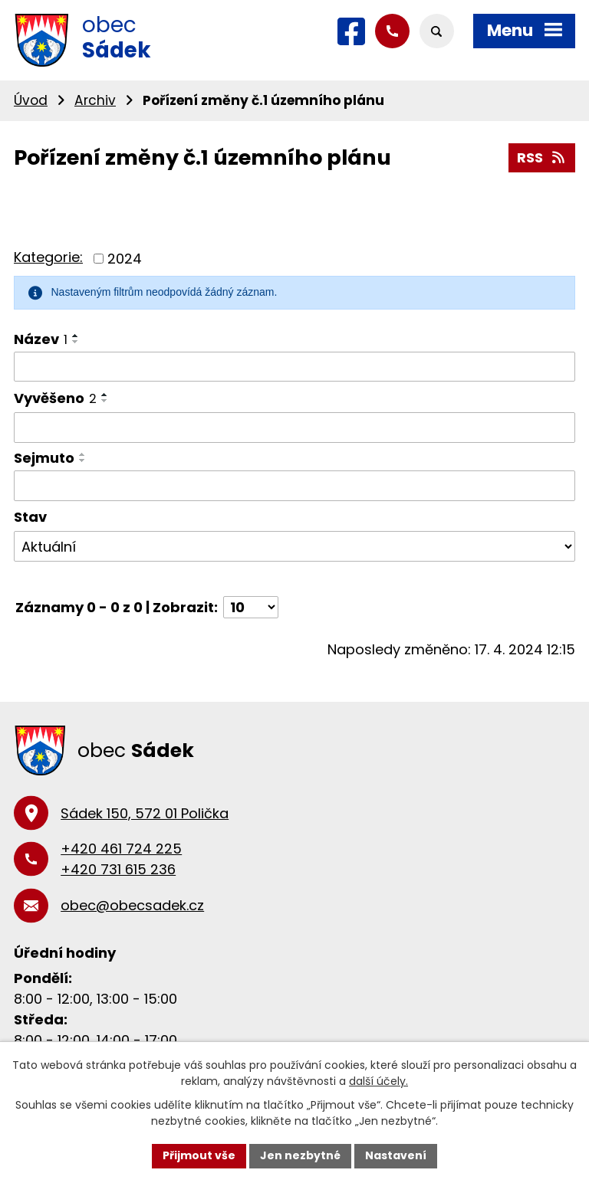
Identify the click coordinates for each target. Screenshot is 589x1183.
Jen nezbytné (300, 1155)
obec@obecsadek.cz (132, 905)
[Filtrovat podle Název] (294, 367)
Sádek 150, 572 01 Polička (145, 813)
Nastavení (395, 1155)
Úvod (31, 100)
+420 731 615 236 (118, 869)
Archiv (95, 100)
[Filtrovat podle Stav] (294, 546)
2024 (124, 258)
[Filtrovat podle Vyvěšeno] (294, 427)
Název (40, 339)
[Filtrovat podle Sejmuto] (294, 485)
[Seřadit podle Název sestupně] (75, 342)
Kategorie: (48, 257)
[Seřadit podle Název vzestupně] (75, 336)
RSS (542, 157)
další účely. (378, 1081)
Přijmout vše (199, 1155)
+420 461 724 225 (121, 848)
